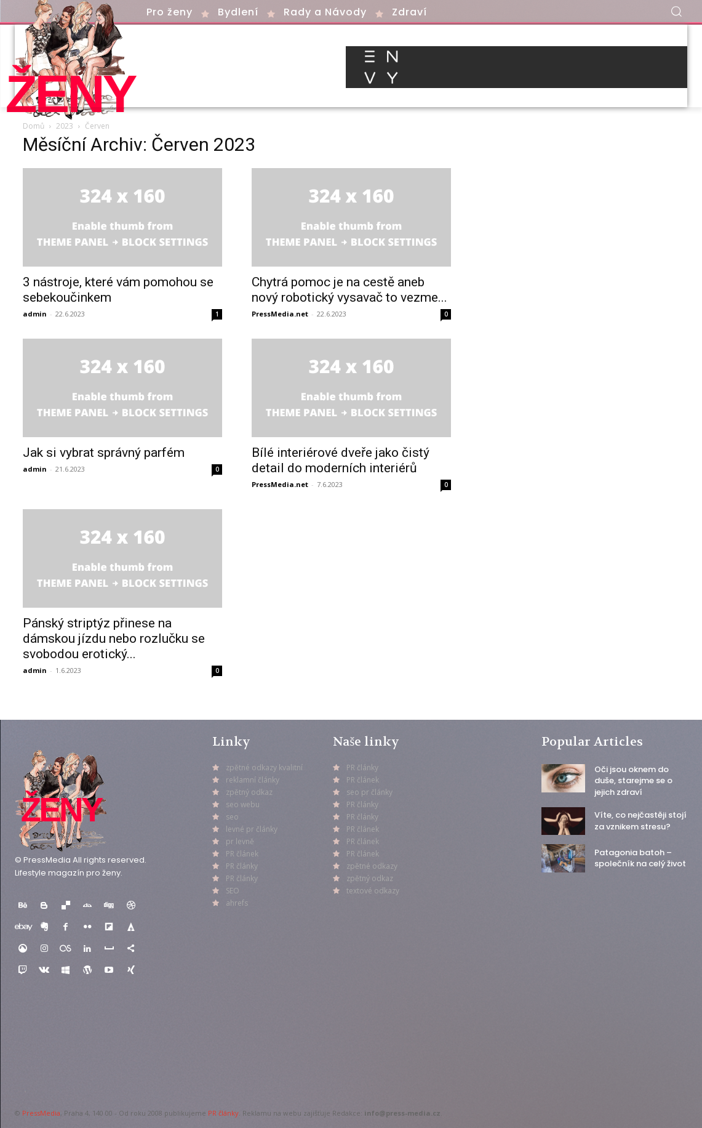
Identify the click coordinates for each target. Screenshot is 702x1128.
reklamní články (252, 780)
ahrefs (237, 903)
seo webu (243, 804)
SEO (232, 890)
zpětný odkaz (249, 792)
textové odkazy (372, 890)
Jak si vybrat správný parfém (104, 452)
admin (35, 313)
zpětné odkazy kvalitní (264, 767)
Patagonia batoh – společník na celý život (640, 858)
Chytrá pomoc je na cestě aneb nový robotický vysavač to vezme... (349, 290)
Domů (33, 126)
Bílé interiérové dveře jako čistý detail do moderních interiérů (340, 460)
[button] (676, 11)
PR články (223, 1113)
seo (232, 817)
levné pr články (251, 829)
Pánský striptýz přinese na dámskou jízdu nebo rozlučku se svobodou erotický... (114, 638)
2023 (64, 126)
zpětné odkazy (371, 866)
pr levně (240, 841)
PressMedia (41, 1113)
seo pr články (369, 792)
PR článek (242, 853)
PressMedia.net (280, 313)
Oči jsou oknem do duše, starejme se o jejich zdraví (633, 780)
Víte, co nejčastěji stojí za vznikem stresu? (640, 820)
